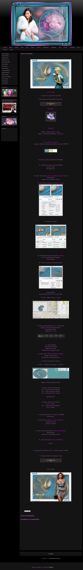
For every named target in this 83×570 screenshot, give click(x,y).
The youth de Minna (5, 70)
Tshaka (32, 47)
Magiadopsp (46, 47)
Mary (27, 47)
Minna (11, 49)
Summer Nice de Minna (6, 76)
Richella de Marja (5, 55)
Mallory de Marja (5, 74)
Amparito (5, 49)
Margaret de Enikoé (5, 72)
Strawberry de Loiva (5, 59)
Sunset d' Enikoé (5, 78)
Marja (22, 47)
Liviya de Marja (5, 83)
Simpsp (16, 47)
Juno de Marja (4, 66)
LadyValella (72, 47)
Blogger (51, 567)
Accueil (5, 47)
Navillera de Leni (5, 57)
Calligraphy (53, 47)
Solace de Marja (5, 64)
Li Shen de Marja (5, 68)
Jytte (60, 47)
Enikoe (10, 47)
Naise (78, 47)
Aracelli (65, 47)
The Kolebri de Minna (6, 62)
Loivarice (39, 47)
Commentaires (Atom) (54, 558)
